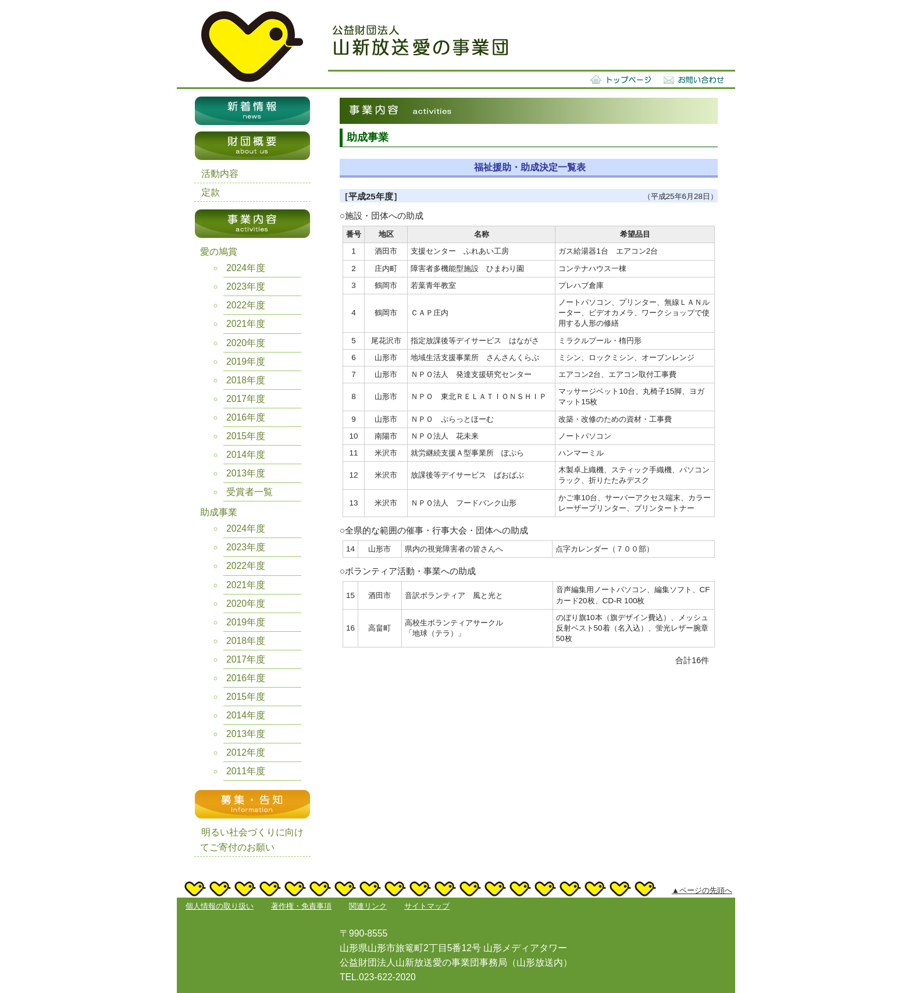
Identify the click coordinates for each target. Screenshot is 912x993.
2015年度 (245, 436)
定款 (210, 192)
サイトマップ (427, 906)
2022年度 (245, 305)
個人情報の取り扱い (220, 906)
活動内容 (219, 174)
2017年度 (245, 399)
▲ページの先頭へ (702, 890)
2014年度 (245, 455)
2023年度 (245, 286)
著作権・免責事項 (301, 906)
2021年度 (245, 324)
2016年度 (245, 417)
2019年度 (245, 361)
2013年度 (245, 473)
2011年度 (245, 771)
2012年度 (245, 752)
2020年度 (245, 343)
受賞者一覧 (249, 492)
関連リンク (368, 906)
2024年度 (245, 268)
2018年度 (245, 380)
